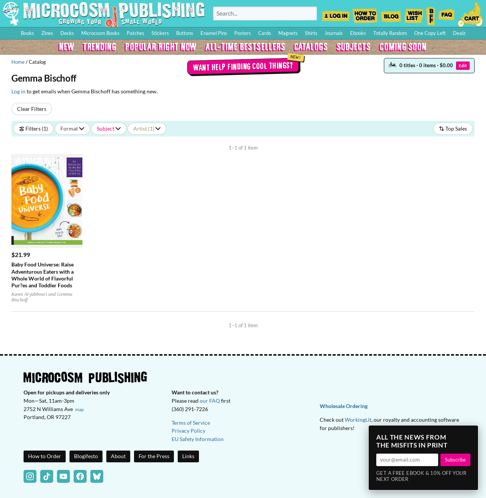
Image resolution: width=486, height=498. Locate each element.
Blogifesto (86, 456)
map (79, 409)
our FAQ (210, 400)
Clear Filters (31, 109)
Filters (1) (33, 128)
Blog (390, 13)
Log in (18, 91)
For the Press (154, 456)
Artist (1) (147, 128)
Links (188, 456)
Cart (471, 13)
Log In (336, 13)
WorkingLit (358, 419)
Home (18, 62)
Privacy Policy (188, 430)
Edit (463, 65)
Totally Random (390, 33)
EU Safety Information (198, 439)
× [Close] (470, 433)
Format (72, 128)
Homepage (104, 13)
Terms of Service (191, 422)
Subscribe (455, 460)
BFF (431, 13)
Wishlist (413, 13)
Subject (109, 128)
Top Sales (453, 128)
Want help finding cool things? (243, 66)
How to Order (364, 13)
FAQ (446, 13)
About (118, 456)
